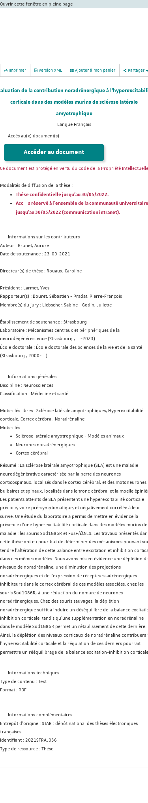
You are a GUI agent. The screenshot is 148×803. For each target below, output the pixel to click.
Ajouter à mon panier (92, 70)
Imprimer (15, 70)
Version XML (48, 70)
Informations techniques (33, 673)
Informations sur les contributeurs (44, 237)
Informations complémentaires (40, 715)
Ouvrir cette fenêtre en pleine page (36, 4)
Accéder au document (54, 152)
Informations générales (32, 377)
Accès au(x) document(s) (33, 136)
